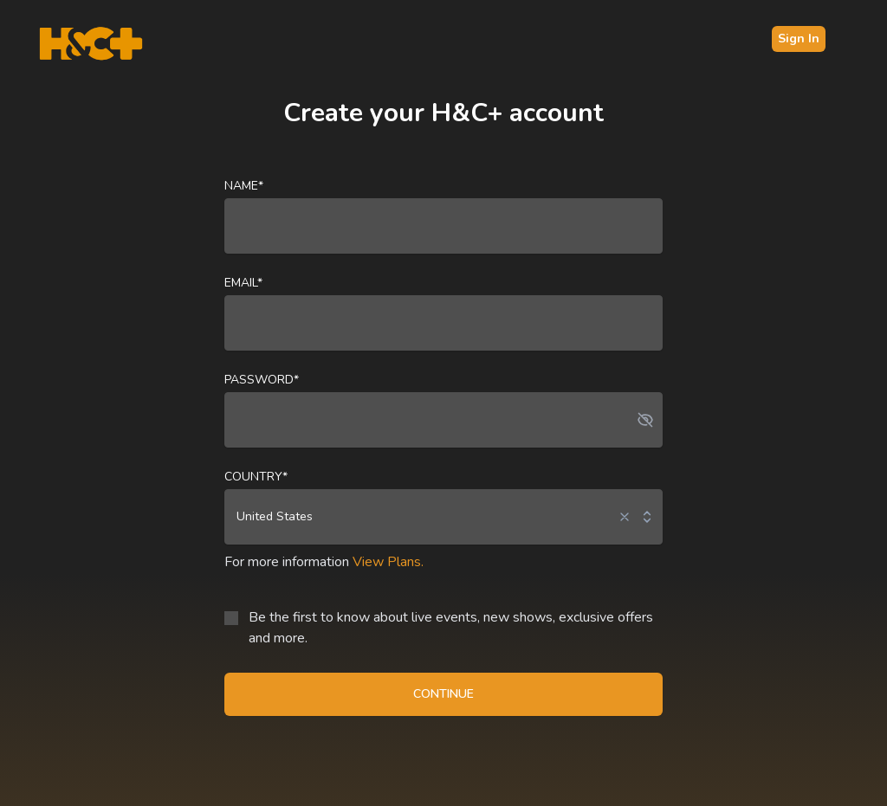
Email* (243, 282)
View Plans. (388, 561)
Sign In (798, 38)
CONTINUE (443, 694)
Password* (261, 379)
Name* (243, 185)
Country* (256, 476)
